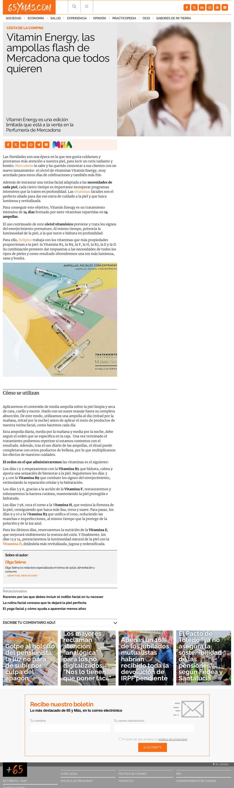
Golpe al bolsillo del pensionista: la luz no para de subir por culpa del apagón (30, 662)
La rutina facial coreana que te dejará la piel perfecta (44, 603)
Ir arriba (221, 764)
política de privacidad (172, 739)
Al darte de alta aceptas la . (153, 739)
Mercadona (24, 166)
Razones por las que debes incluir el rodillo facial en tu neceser (53, 597)
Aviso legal (69, 773)
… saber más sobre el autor (21, 575)
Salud (55, 18)
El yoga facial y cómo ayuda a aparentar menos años (44, 609)
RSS (178, 773)
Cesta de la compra (25, 28)
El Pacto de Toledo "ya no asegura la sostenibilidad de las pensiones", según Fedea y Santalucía (201, 656)
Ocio (146, 18)
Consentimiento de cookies (196, 780)
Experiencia (77, 18)
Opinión (99, 18)
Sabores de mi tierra (173, 18)
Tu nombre (38, 721)
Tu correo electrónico (129, 721)
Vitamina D (12, 544)
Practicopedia (124, 18)
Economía (36, 18)
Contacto (126, 780)
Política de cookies (133, 773)
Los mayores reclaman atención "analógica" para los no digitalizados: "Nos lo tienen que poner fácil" (87, 656)
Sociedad (13, 18)
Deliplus (25, 240)
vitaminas (82, 191)
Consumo (14, 639)
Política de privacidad (77, 780)
